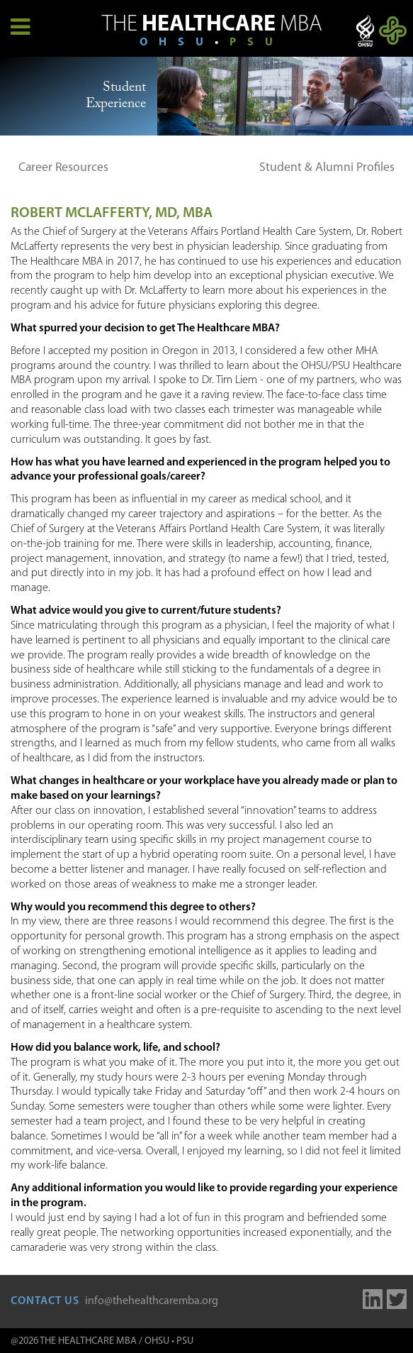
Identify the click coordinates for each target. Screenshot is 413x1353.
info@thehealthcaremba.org (151, 1301)
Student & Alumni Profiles (327, 168)
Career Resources (63, 168)
